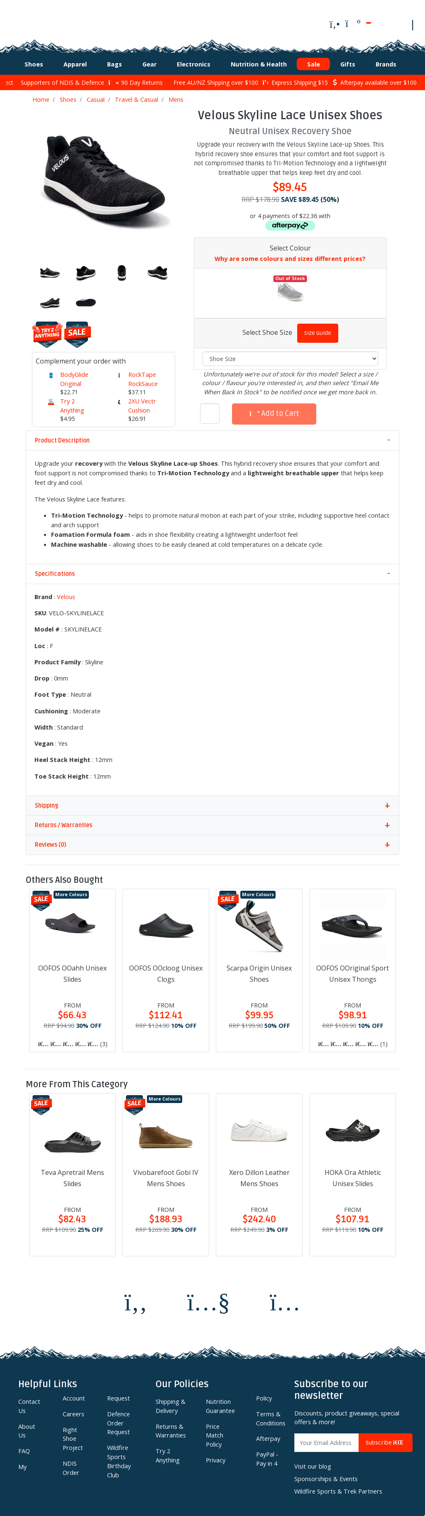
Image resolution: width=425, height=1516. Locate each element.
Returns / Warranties (63, 825)
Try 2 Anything (168, 1455)
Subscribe (385, 1442)
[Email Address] (326, 1442)
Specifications (55, 573)
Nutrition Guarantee (220, 1406)
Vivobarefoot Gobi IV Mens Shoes (165, 1178)
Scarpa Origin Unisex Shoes (259, 973)
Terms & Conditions (271, 1418)
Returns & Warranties (171, 1431)
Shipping (46, 805)
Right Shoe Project (73, 1438)
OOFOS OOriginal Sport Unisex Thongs (352, 973)
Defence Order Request (118, 1423)
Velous (66, 596)
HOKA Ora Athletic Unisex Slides (353, 1178)
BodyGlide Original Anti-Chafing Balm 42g (74, 392)
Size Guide (317, 333)
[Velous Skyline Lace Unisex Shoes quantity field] (210, 413)
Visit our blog (312, 1466)
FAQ (24, 1451)
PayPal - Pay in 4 (267, 1458)
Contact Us (29, 1406)
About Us (26, 1431)
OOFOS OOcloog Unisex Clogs (166, 973)
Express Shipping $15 (294, 82)
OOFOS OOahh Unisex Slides (72, 973)
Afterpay (268, 1438)
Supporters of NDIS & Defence (62, 82)
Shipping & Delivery (171, 1406)
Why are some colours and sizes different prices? (290, 258)
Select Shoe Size (267, 332)
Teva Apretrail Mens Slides (72, 1178)
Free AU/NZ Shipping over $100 (212, 82)
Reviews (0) (50, 844)
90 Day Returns (135, 82)
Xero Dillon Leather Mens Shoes (259, 1178)
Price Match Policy (214, 1435)
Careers (73, 1414)
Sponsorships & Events (326, 1478)
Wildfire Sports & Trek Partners (338, 1491)
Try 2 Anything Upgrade (72, 410)
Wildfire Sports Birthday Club (119, 1461)
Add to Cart (274, 413)
